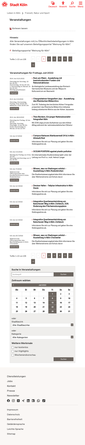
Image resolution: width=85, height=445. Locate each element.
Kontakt (11, 385)
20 (35, 307)
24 (69, 307)
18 (17, 307)
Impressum (12, 409)
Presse (11, 390)
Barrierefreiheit (14, 419)
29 (52, 311)
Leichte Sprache (15, 429)
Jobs (10, 381)
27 (35, 311)
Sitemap (11, 433)
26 (26, 311)
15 (52, 302)
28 (43, 311)
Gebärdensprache (16, 424)
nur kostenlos (21, 347)
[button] (80, 4)
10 (69, 298)
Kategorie (42, 332)
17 (69, 302)
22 (52, 307)
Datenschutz (13, 414)
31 (69, 311)
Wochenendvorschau (25, 355)
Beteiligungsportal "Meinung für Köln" (31, 50)
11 (17, 302)
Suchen (63, 274)
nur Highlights (22, 351)
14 (43, 302)
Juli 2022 (42, 285)
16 (61, 302)
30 (61, 311)
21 (43, 307)
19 (26, 307)
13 (35, 302)
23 (61, 307)
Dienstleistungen (16, 376)
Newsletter (13, 395)
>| (33, 65)
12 (26, 302)
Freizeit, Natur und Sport (37, 13)
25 (17, 311)
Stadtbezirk (42, 320)
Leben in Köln (13, 13)
